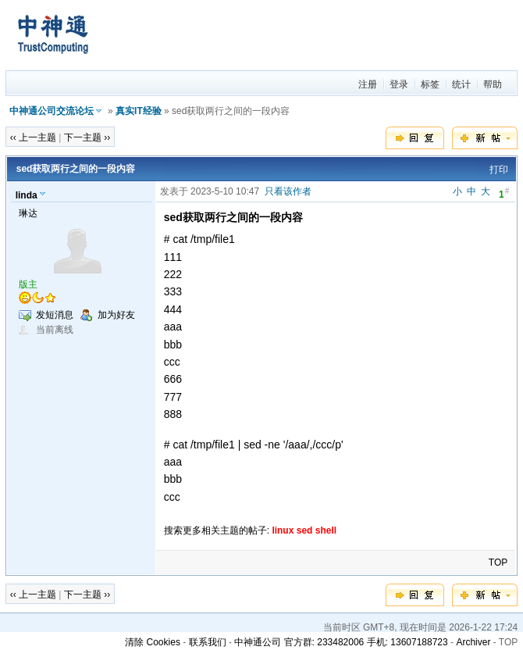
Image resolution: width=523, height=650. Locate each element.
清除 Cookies (152, 642)
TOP (498, 562)
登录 (399, 84)
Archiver (473, 642)
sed (305, 530)
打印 (498, 169)
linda (26, 195)
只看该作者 (288, 191)
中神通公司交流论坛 (51, 110)
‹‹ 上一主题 (33, 137)
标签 (430, 84)
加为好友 (116, 314)
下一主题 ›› (87, 137)
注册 (367, 84)
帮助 (492, 84)
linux (283, 530)
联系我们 (207, 642)
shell (325, 530)
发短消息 (54, 314)
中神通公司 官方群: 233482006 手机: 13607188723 (340, 642)
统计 (461, 84)
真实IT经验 (139, 110)
